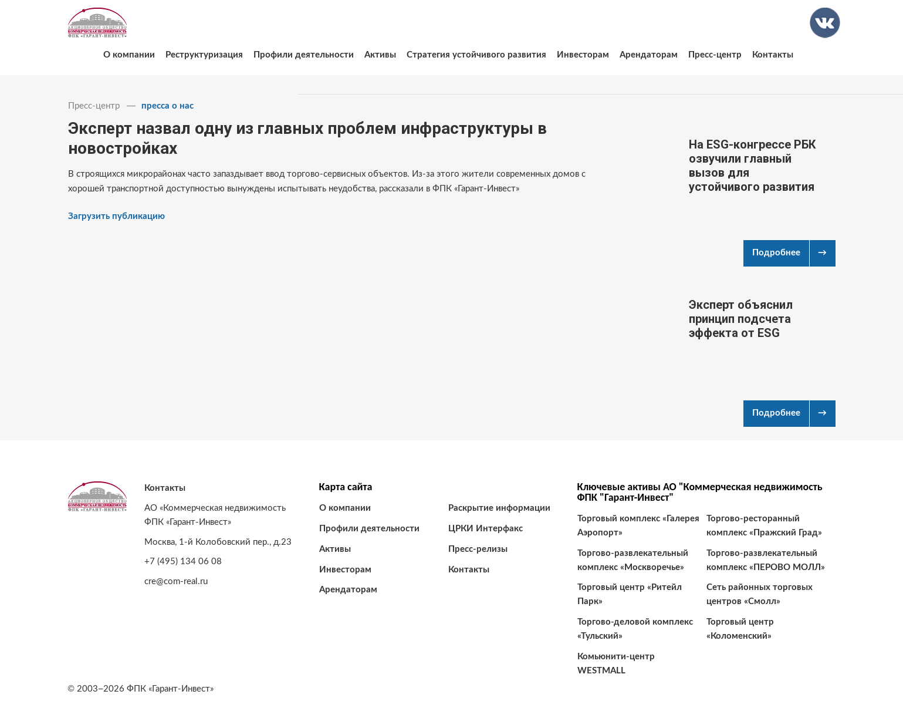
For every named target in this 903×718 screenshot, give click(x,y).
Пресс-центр (715, 54)
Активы (380, 54)
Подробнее (776, 252)
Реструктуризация (204, 54)
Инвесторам (583, 54)
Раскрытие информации (499, 508)
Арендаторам (649, 54)
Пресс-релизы (478, 549)
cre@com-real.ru (176, 581)
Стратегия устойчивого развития (476, 54)
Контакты (772, 54)
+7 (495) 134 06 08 (183, 561)
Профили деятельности (303, 54)
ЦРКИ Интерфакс (485, 528)
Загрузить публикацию (116, 216)
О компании (129, 54)
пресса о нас (167, 106)
